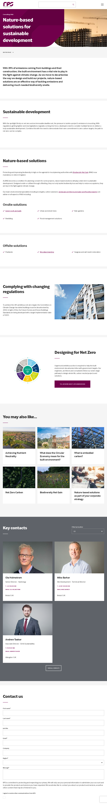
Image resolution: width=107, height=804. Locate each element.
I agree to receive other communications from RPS (19, 793)
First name (7, 708)
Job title (5, 728)
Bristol (7, 595)
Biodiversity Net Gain (80, 172)
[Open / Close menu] (102, 5)
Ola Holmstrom (13, 577)
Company (6, 748)
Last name (6, 718)
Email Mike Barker (63, 589)
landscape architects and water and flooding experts (78, 192)
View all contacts (53, 668)
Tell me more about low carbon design (72, 384)
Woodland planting (47, 252)
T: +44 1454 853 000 (10, 586)
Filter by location (77, 527)
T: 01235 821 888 (10, 648)
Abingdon (9, 657)
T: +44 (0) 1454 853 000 (63, 586)
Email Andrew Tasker (12, 651)
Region (5, 758)
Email (5, 738)
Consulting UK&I (8, 14)
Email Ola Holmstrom (12, 589)
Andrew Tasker (13, 639)
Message (6, 768)
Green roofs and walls (13, 211)
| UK (12, 595)
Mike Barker (63, 577)
